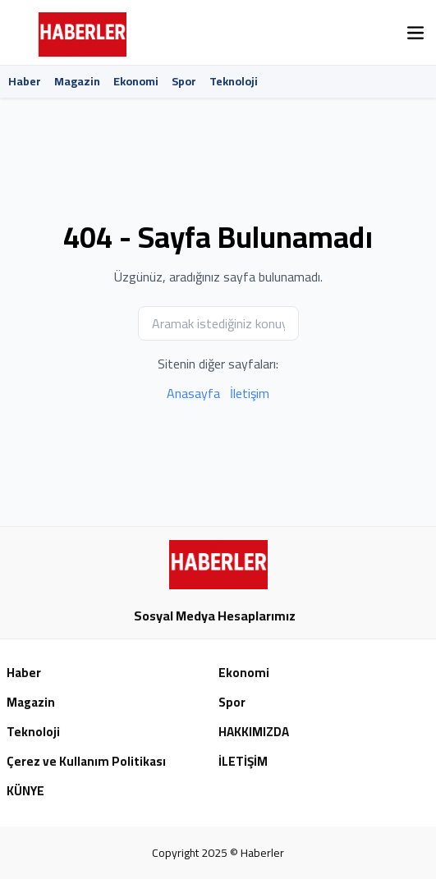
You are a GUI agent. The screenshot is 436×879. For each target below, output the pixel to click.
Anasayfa (193, 393)
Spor (184, 81)
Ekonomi (135, 81)
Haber (24, 81)
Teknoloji (233, 81)
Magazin (77, 81)
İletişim (249, 393)
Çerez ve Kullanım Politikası (86, 762)
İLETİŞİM (243, 762)
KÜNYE (25, 792)
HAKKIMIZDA (253, 733)
